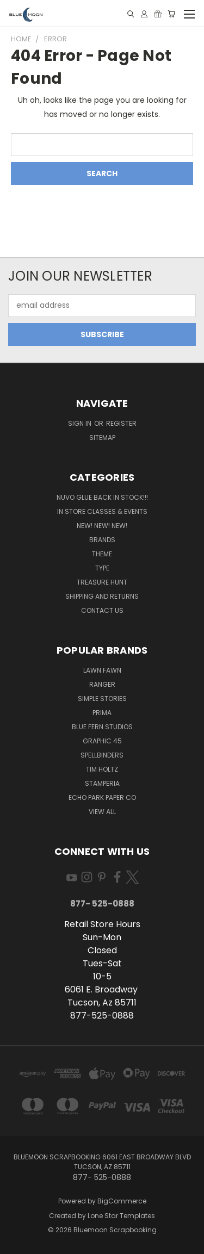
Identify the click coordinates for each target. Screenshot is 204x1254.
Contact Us (102, 610)
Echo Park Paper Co (102, 797)
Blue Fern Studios (102, 726)
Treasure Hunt (102, 582)
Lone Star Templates (121, 1215)
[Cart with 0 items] (171, 13)
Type (102, 568)
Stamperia (102, 783)
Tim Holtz (102, 769)
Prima (102, 712)
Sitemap (102, 437)
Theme (102, 553)
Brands (102, 539)
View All (102, 811)
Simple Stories (102, 698)
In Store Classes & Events (102, 511)
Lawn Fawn (102, 670)
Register (121, 423)
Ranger (102, 684)
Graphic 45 (102, 741)
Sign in (80, 423)
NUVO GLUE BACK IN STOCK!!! (102, 497)
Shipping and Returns (102, 596)
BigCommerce (121, 1201)
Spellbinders (102, 755)
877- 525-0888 (102, 903)
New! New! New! (102, 525)
